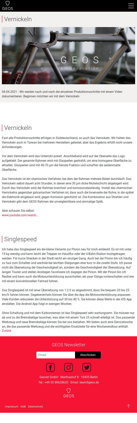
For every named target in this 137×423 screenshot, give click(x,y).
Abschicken (88, 355)
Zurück (6, 330)
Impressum (11, 406)
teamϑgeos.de (89, 382)
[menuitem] (50, 368)
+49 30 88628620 (56, 382)
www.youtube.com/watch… (20, 215)
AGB (23, 406)
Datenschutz (35, 406)
